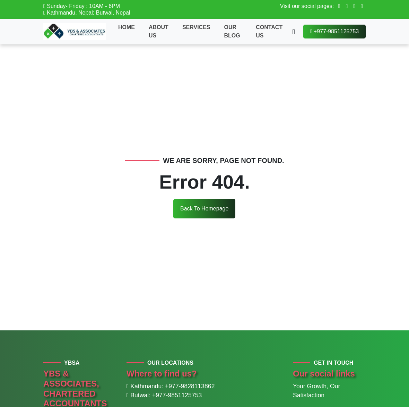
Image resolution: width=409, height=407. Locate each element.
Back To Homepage (204, 208)
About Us (158, 31)
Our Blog (232, 31)
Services (196, 27)
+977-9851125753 (334, 31)
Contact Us (269, 31)
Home (126, 27)
